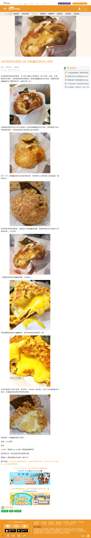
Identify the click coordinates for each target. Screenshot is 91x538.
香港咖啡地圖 (38, 531)
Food (25, 3)
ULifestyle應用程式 (80, 531)
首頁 (2, 67)
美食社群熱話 (66, 529)
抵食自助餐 (25, 13)
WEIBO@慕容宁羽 (35, 461)
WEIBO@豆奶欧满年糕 (17, 461)
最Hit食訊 (7, 14)
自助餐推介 (37, 529)
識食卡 (42, 533)
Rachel (4, 69)
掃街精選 (68, 13)
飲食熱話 (76, 13)
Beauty (31, 3)
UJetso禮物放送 (56, 531)
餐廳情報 (51, 13)
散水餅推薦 (45, 529)
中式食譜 (81, 522)
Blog (38, 3)
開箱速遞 (16, 13)
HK (13, 3)
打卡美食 (44, 524)
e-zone (44, 3)
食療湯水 (36, 524)
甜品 (11, 511)
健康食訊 (59, 13)
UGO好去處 (46, 531)
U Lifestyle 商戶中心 (65, 3)
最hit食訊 (8, 67)
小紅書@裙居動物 (10, 464)
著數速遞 (43, 13)
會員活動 (51, 524)
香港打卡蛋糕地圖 (77, 529)
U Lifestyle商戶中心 (69, 524)
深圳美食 (4, 511)
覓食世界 (34, 13)
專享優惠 (58, 524)
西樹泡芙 (17, 511)
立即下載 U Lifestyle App (81, 3)
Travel (19, 3)
